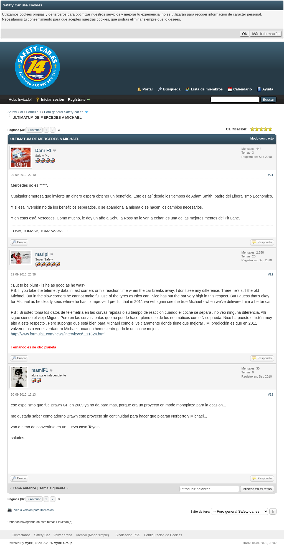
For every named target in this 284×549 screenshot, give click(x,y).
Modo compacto (262, 138)
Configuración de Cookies (163, 535)
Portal (148, 89)
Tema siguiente (52, 488)
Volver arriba (63, 535)
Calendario (242, 89)
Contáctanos (21, 535)
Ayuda (267, 89)
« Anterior (33, 129)
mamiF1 (39, 370)
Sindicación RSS (127, 535)
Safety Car (15, 112)
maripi (42, 254)
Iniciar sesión (52, 99)
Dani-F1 (43, 150)
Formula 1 (33, 112)
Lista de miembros (207, 89)
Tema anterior (24, 488)
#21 (270, 174)
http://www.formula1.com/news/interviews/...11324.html (58, 334)
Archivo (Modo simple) (92, 535)
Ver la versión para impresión (34, 510)
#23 (270, 394)
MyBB (29, 543)
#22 (270, 274)
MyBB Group (63, 543)
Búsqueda (172, 89)
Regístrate (77, 99)
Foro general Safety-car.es (63, 112)
